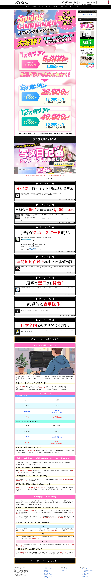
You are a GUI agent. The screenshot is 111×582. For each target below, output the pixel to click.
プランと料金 (41, 7)
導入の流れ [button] (56, 6)
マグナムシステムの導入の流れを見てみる (65, 251)
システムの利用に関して (87, 573)
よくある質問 (64, 7)
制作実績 (34, 7)
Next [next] (76, 170)
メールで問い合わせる (87, 2)
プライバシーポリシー (49, 576)
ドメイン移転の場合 (87, 570)
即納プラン (49, 7)
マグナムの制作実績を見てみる (68, 272)
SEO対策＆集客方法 (49, 574)
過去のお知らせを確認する (89, 14)
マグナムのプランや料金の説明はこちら (66, 222)
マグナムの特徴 (20, 7)
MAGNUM (21, 3)
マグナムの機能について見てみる (67, 315)
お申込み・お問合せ (86, 576)
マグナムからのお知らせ (49, 569)
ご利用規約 (84, 574)
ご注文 (77, 7)
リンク (46, 579)
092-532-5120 (69, 2)
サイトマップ (47, 577)
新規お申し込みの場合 (85, 568)
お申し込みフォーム (26, 239)
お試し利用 (84, 572)
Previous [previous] (13, 170)
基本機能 (28, 7)
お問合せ (71, 7)
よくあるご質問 (48, 573)
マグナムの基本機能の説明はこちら (67, 199)
